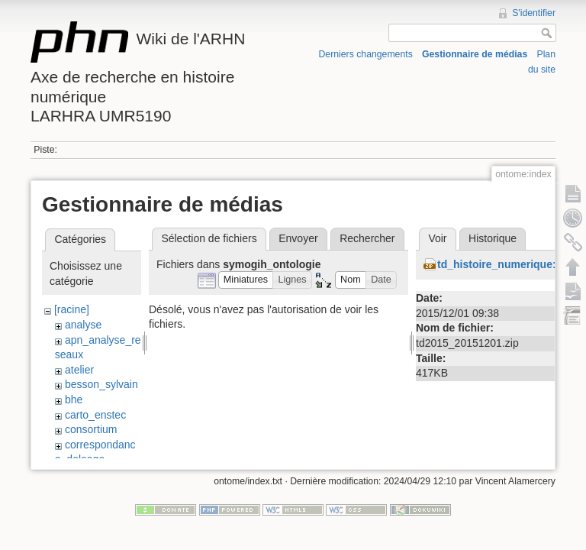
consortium (91, 429)
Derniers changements (366, 54)
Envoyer (298, 238)
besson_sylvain (101, 384)
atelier (79, 370)
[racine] (71, 309)
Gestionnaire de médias (474, 54)
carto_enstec (95, 415)
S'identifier (533, 13)
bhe (73, 399)
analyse (83, 325)
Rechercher (367, 238)
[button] (246, 280)
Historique (492, 238)
